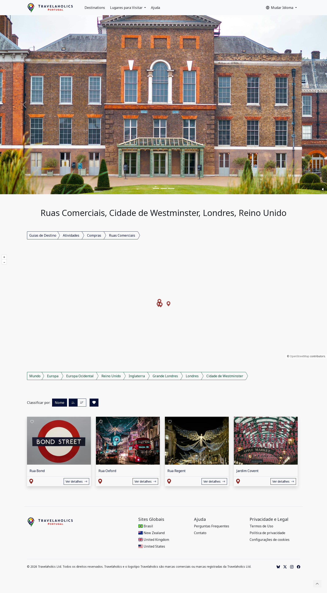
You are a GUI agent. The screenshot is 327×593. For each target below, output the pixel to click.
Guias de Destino (42, 235)
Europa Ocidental (80, 376)
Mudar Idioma (280, 7)
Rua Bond (37, 470)
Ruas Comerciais (122, 235)
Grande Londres (165, 376)
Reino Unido (111, 376)
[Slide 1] (156, 188)
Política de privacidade (267, 533)
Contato (200, 533)
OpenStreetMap (299, 356)
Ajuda (155, 7)
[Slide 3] (171, 188)
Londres (192, 376)
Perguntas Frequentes (211, 526)
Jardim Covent (247, 470)
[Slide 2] (163, 188)
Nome (59, 402)
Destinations (95, 7)
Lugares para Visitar (126, 7)
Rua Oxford (107, 470)
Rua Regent (176, 470)
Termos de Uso (261, 526)
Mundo (34, 376)
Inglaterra (137, 376)
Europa (52, 376)
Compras (94, 235)
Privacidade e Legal (269, 519)
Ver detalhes (76, 481)
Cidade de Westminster (224, 376)
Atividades (71, 235)
